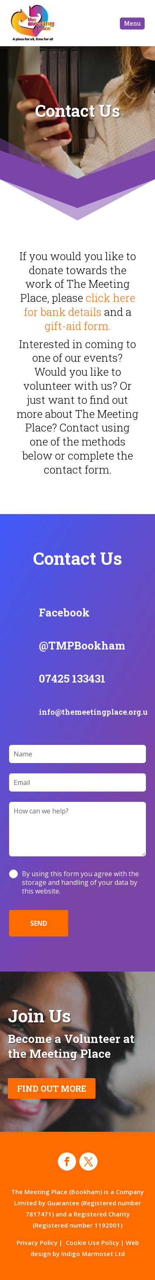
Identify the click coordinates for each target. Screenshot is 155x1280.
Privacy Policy (37, 1242)
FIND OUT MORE (51, 1088)
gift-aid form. (78, 326)
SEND (38, 923)
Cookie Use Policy (92, 1242)
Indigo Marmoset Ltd (93, 1253)
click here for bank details (79, 305)
